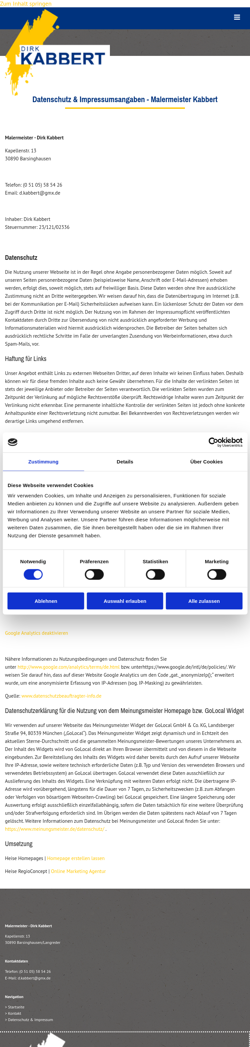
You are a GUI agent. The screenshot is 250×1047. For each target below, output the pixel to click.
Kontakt (14, 1013)
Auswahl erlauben (125, 601)
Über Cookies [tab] (206, 461)
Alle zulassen (204, 601)
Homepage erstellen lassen (76, 858)
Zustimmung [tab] (43, 461)
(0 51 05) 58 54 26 (35, 971)
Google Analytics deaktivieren (36, 633)
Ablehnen (46, 601)
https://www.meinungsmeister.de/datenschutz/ (54, 829)
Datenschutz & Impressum (30, 1019)
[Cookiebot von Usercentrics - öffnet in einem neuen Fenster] (213, 442)
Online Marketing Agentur (78, 871)
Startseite (16, 1006)
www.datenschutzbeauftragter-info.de (62, 696)
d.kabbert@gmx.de (34, 977)
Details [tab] (125, 461)
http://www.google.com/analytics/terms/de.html (69, 667)
